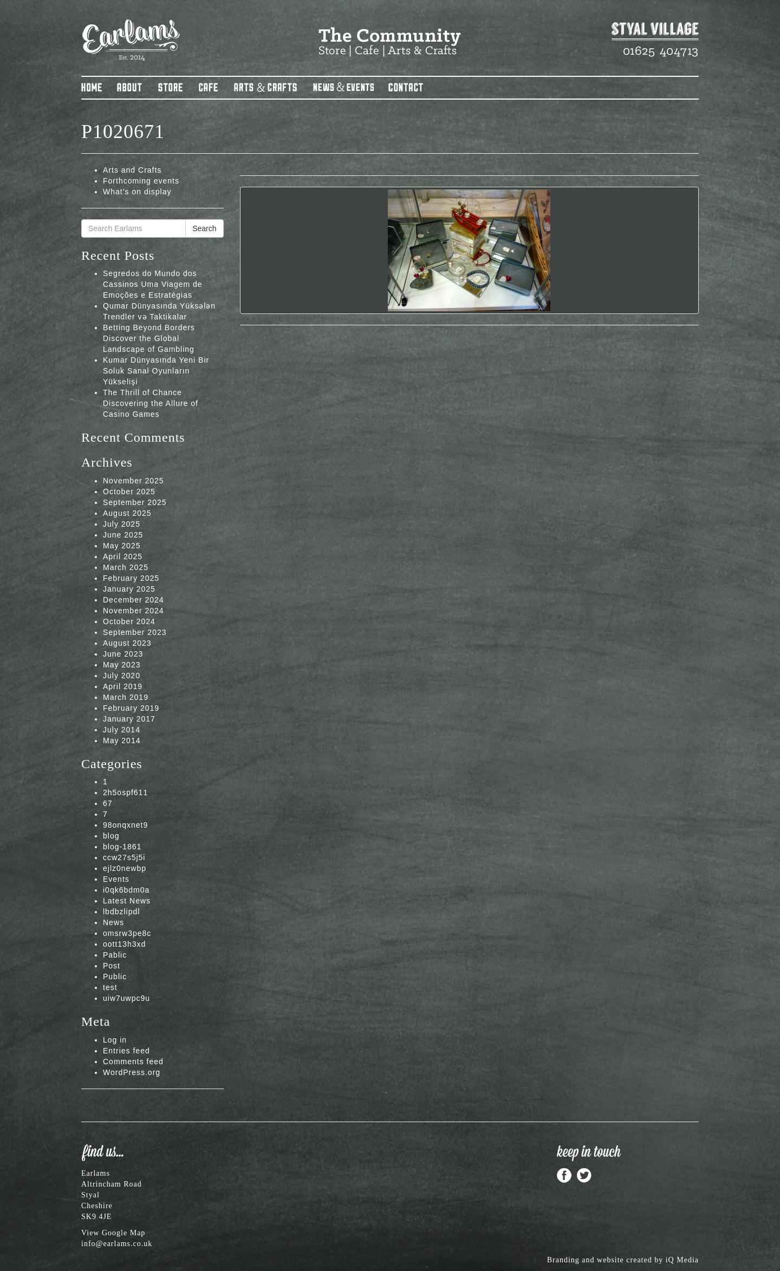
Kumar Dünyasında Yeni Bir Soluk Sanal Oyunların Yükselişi (156, 371)
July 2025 (121, 524)
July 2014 (121, 729)
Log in (115, 1040)
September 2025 (135, 502)
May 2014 (121, 740)
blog (111, 835)
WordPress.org (131, 1072)
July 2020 (121, 675)
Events (116, 879)
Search (204, 228)
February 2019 (131, 708)
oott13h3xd (124, 944)
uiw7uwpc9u (126, 998)
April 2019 (122, 686)
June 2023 (123, 654)
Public (115, 976)
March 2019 (125, 697)
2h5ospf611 (125, 792)
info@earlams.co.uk (116, 1244)
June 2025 (123, 534)
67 (108, 803)
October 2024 (129, 621)
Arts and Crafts (132, 170)
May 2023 (121, 664)
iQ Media (682, 1260)
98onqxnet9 (125, 825)
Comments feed (133, 1061)
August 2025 (127, 513)
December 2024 (133, 599)
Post (111, 965)
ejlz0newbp (124, 868)
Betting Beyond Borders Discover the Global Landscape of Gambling (149, 338)
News (113, 922)
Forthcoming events (141, 180)
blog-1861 (122, 846)
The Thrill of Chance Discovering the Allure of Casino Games (150, 403)
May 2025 (121, 545)
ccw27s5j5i (124, 857)
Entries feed (126, 1050)
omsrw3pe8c (127, 933)
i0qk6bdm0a (126, 890)
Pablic (115, 955)
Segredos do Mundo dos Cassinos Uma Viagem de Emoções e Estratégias (153, 284)
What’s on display (137, 191)
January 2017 (129, 719)
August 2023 (127, 643)
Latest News (127, 900)
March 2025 (125, 567)
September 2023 (135, 632)
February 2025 (131, 578)
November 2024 (133, 610)
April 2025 (122, 556)
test (110, 987)
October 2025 (129, 491)
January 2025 (129, 589)
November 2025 (133, 480)
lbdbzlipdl (121, 911)
